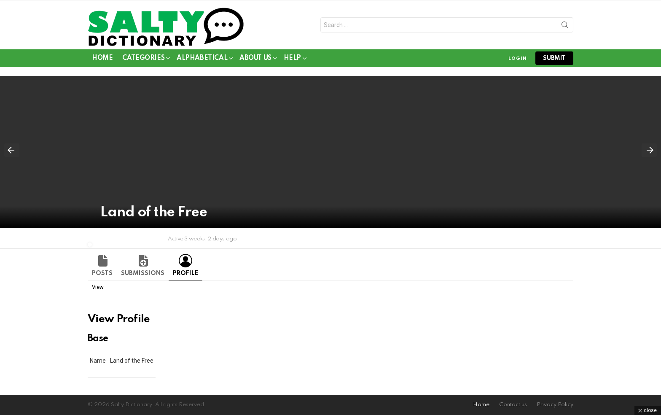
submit (554, 58)
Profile (185, 273)
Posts (102, 273)
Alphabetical (202, 60)
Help (292, 60)
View (98, 287)
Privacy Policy (555, 404)
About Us (255, 60)
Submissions (142, 273)
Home (102, 58)
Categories (143, 60)
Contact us (513, 404)
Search (564, 26)
